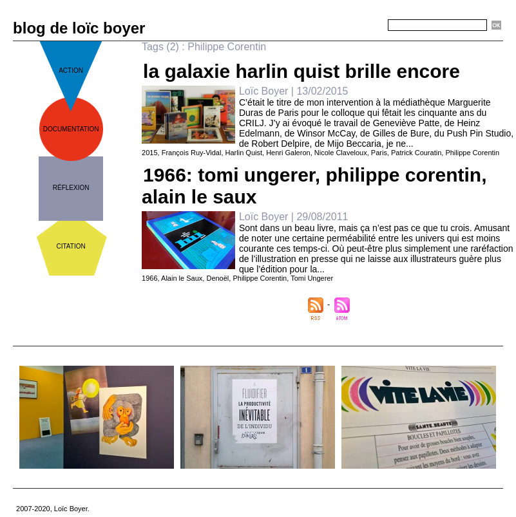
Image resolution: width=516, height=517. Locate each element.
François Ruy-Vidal (192, 152)
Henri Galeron (288, 152)
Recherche (364, 26)
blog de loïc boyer (79, 28)
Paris (379, 152)
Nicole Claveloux (340, 152)
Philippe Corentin (472, 152)
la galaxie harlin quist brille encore (301, 71)
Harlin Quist (243, 152)
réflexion (71, 187)
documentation (71, 129)
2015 (149, 152)
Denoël (217, 278)
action (71, 70)
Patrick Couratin (416, 152)
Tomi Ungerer (312, 278)
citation (71, 246)
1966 (149, 278)
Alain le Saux (181, 278)
